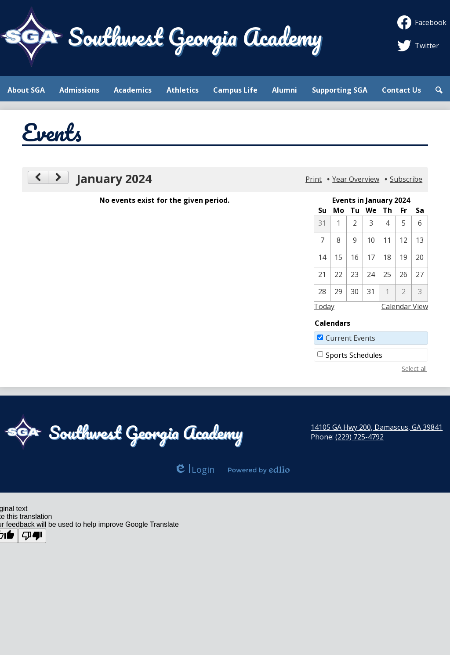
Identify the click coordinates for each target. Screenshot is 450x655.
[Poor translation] (32, 536)
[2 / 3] (419, 293)
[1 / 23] (354, 276)
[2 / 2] (403, 293)
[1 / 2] (354, 224)
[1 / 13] (419, 241)
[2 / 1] (387, 293)
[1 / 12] (403, 241)
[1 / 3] (370, 224)
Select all (414, 368)
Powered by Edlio (259, 469)
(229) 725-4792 (359, 437)
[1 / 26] (403, 276)
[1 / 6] (419, 224)
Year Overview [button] (355, 179)
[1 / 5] (403, 224)
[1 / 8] (338, 241)
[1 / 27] (419, 276)
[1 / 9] (354, 241)
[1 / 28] (322, 293)
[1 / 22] (338, 276)
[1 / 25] (387, 276)
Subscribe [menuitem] (406, 179)
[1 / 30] (354, 293)
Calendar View (404, 306)
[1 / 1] (338, 224)
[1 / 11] (387, 241)
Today (324, 306)
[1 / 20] (419, 258)
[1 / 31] (370, 293)
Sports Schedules (354, 355)
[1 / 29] (338, 293)
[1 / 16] (354, 258)
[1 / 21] (322, 276)
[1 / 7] (322, 241)
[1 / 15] (338, 258)
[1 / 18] (387, 258)
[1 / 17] (370, 258)
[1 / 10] (370, 241)
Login (194, 469)
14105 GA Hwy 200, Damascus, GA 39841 (377, 427)
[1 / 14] (322, 258)
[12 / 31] (322, 224)
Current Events (350, 338)
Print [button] (313, 179)
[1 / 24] (370, 276)
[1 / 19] (403, 258)
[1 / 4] (387, 224)
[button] (26, 90)
